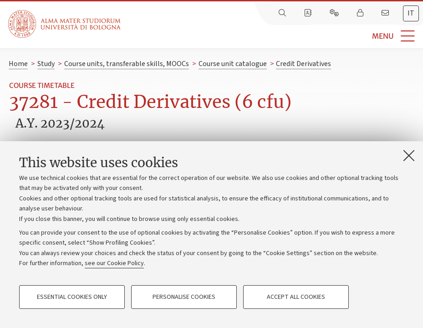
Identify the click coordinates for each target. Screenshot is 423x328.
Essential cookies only (72, 297)
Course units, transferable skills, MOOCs (126, 64)
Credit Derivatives (303, 64)
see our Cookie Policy (114, 263)
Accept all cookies (296, 297)
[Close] (409, 155)
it (411, 13)
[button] (272, 36)
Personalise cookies (184, 297)
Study (46, 64)
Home (18, 64)
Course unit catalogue (233, 64)
